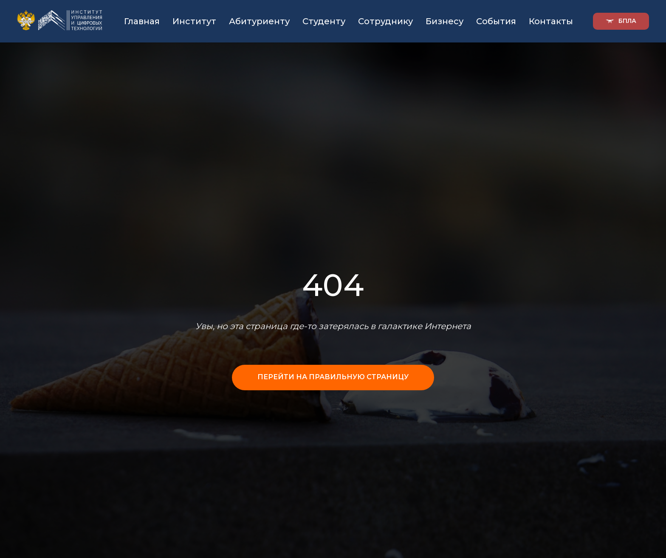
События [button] (496, 21)
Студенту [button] (323, 21)
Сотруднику (385, 21)
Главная (142, 21)
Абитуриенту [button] (259, 21)
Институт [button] (194, 21)
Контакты (551, 21)
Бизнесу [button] (444, 21)
